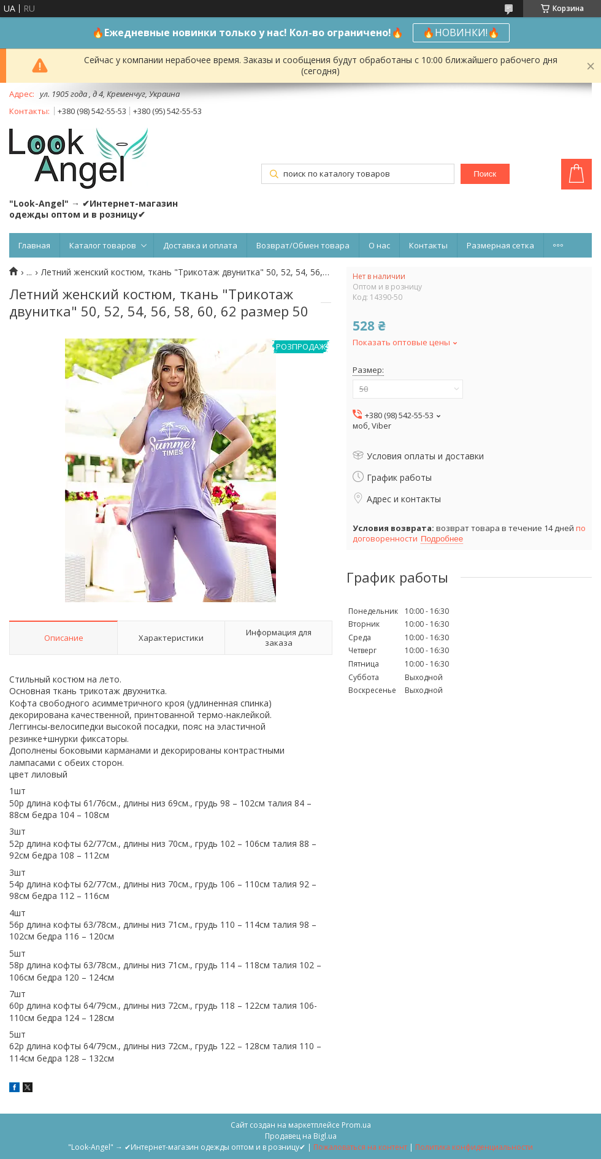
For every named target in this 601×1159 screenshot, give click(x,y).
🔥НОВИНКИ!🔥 (461, 32)
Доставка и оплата (200, 245)
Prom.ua (356, 1125)
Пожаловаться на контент (360, 1147)
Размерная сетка (500, 245)
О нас (379, 245)
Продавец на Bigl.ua (301, 1136)
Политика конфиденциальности (474, 1147)
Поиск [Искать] (484, 173)
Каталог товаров (102, 245)
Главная (34, 245)
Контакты (428, 245)
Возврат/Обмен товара (303, 245)
